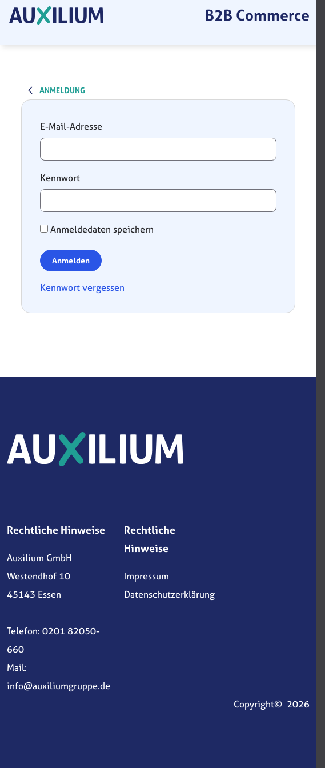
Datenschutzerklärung (169, 594)
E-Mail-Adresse (71, 126)
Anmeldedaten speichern (97, 229)
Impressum (146, 576)
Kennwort (60, 177)
